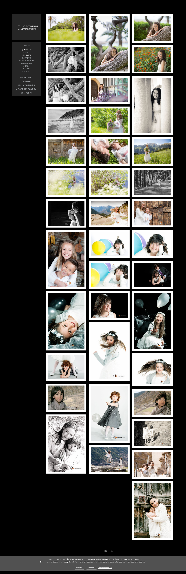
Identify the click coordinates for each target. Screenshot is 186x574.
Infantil (26, 69)
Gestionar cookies (105, 567)
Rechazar (91, 567)
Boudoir (26, 71)
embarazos (26, 63)
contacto (26, 93)
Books (26, 66)
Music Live (26, 77)
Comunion (26, 55)
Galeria (26, 49)
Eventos (27, 81)
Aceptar (79, 567)
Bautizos (26, 58)
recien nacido (26, 61)
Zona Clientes (26, 85)
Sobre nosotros (26, 89)
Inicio (26, 45)
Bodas (26, 52)
